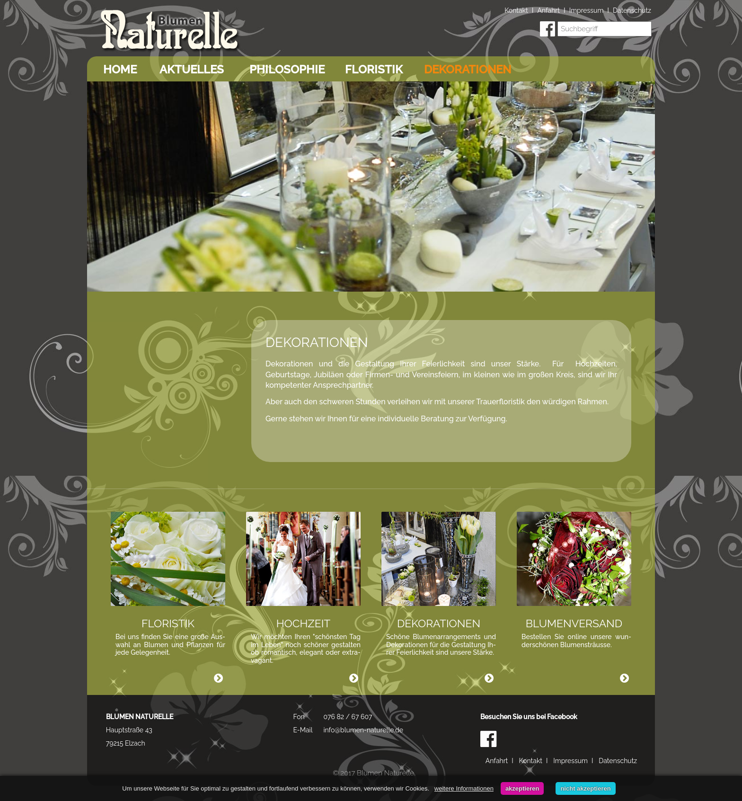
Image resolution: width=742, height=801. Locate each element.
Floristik (374, 69)
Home (120, 69)
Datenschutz (632, 10)
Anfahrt (548, 10)
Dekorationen (467, 69)
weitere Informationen (464, 788)
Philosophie (287, 69)
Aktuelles (191, 69)
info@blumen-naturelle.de (363, 730)
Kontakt (516, 10)
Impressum (586, 10)
